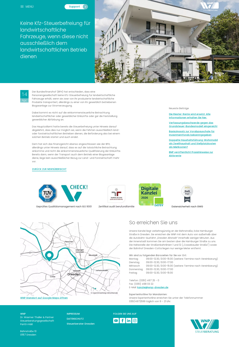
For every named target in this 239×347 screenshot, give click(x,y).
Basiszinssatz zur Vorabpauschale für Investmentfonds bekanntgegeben (192, 133)
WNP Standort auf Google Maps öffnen (44, 297)
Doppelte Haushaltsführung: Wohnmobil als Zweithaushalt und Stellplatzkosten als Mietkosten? (193, 143)
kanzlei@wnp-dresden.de (152, 287)
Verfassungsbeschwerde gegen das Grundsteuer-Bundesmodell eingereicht (193, 124)
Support (78, 6)
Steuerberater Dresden (81, 323)
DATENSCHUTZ (75, 318)
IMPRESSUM (73, 313)
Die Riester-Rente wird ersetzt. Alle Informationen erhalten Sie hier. (189, 115)
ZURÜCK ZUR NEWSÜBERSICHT (49, 169)
